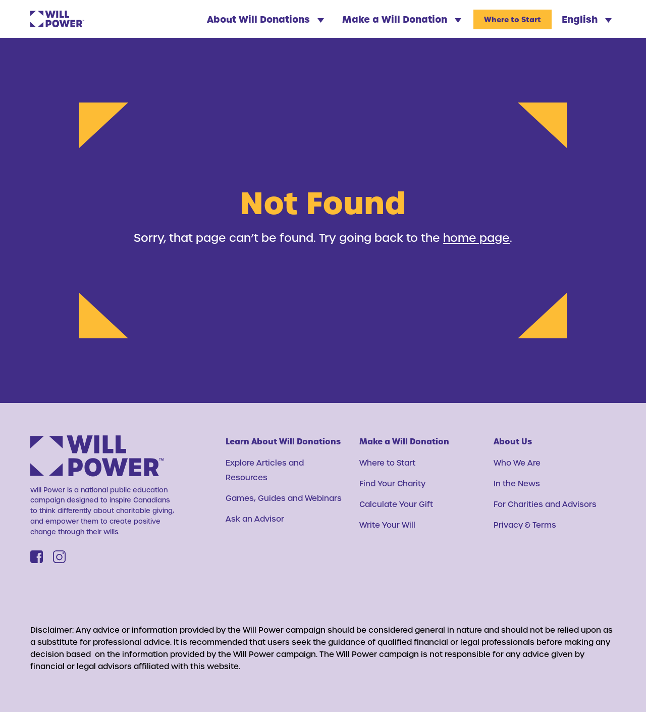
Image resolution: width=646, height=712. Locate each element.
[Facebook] (36, 556)
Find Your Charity (392, 483)
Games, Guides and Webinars (284, 497)
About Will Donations (265, 19)
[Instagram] (59, 556)
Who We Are (517, 462)
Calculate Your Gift (396, 503)
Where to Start (512, 19)
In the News (517, 483)
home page (476, 237)
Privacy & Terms (525, 524)
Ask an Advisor (255, 518)
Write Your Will (387, 524)
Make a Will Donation (401, 19)
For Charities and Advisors (545, 503)
